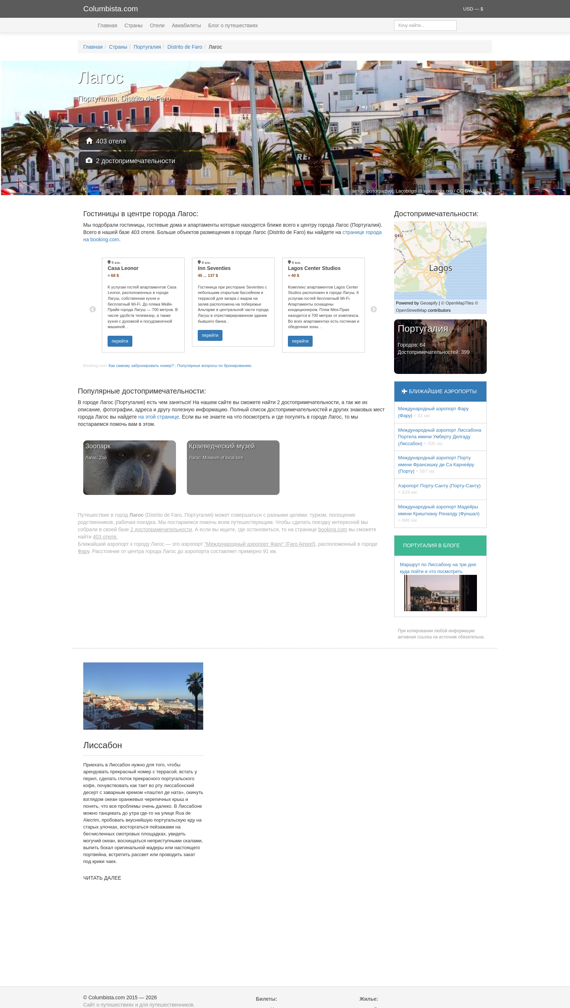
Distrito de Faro (185, 47)
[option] (143, 305)
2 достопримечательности (130, 161)
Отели (157, 25)
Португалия (147, 47)
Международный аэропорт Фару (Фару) (433, 412)
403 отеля (106, 141)
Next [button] (373, 309)
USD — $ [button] (473, 9)
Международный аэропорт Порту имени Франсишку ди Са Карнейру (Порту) (436, 464)
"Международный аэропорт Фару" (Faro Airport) (259, 544)
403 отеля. (105, 537)
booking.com (332, 529)
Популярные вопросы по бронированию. (214, 365)
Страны (133, 25)
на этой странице (158, 417)
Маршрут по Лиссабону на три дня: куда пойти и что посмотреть (438, 586)
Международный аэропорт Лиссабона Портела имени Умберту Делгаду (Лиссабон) (439, 436)
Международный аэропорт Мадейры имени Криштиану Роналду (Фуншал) (438, 513)
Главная (107, 25)
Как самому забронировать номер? (141, 365)
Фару (83, 551)
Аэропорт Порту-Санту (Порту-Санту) (439, 489)
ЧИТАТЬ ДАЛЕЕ (102, 878)
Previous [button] (92, 309)
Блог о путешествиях (233, 25)
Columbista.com (110, 8)
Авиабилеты (186, 25)
